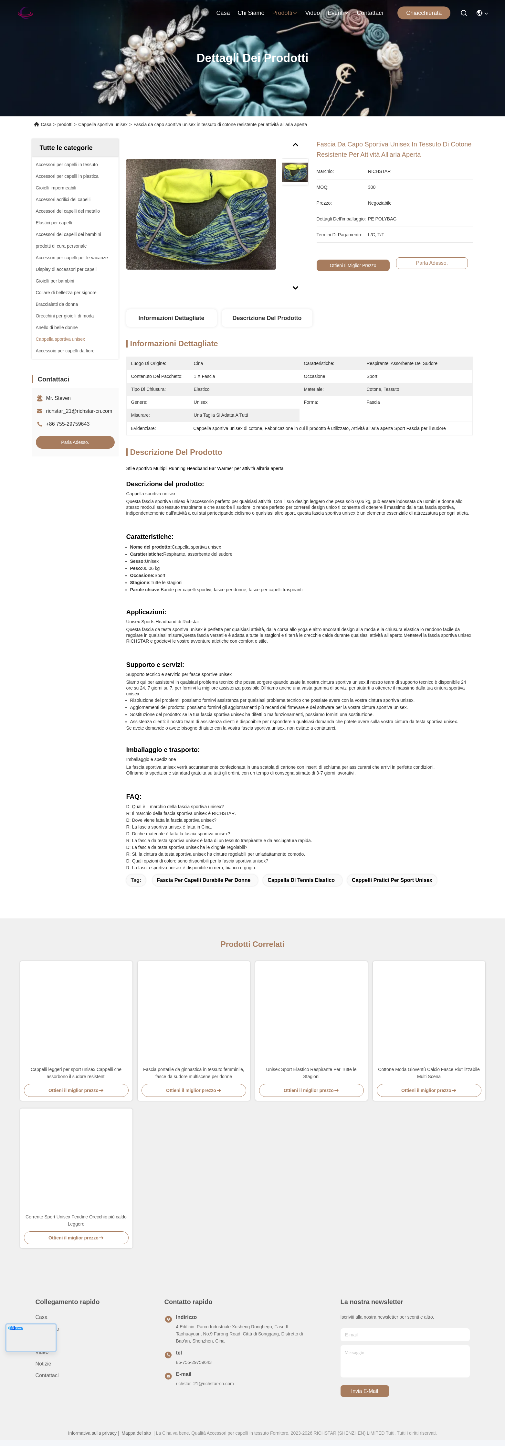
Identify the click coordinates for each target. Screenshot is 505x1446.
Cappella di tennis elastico (301, 880)
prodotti (284, 13)
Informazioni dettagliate (171, 318)
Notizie (43, 1363)
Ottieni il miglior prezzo (353, 265)
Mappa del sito (136, 1433)
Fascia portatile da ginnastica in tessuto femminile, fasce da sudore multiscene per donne (193, 1073)
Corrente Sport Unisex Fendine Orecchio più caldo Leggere (76, 1220)
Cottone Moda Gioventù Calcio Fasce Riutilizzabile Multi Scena (428, 1073)
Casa (223, 13)
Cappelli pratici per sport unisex (392, 880)
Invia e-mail (364, 1391)
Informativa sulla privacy (92, 1433)
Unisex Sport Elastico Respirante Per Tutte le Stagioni (311, 1073)
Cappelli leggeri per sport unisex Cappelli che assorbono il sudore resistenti (76, 1073)
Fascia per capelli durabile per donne (204, 880)
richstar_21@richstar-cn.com (79, 411)
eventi (338, 13)
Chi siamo (250, 13)
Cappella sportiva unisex (103, 124)
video (312, 13)
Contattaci (370, 13)
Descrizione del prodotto (266, 318)
